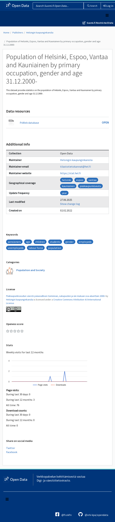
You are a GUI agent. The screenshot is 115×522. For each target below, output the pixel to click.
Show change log (70, 204)
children (40, 241)
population (54, 248)
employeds (85, 241)
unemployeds (16, 248)
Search (92, 5)
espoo (79, 180)
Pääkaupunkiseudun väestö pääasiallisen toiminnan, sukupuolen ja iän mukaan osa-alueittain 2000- (55, 296)
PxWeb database (29, 122)
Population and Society (30, 270)
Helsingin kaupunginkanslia (39, 32)
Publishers (17, 32)
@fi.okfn (63, 514)
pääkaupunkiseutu (90, 186)
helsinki (66, 180)
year (64, 193)
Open (105, 122)
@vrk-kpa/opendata (93, 514)
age (28, 241)
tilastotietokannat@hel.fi (75, 166)
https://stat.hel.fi (70, 173)
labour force (36, 248)
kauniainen (68, 186)
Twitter (10, 448)
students (55, 241)
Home (6, 32)
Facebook (11, 452)
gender (69, 241)
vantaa (92, 180)
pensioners (14, 241)
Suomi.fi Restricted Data (100, 22)
